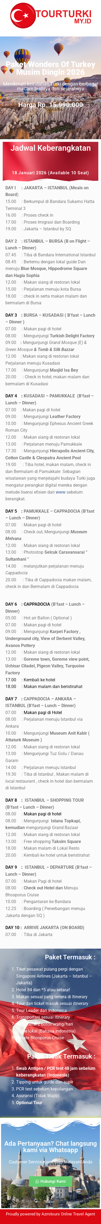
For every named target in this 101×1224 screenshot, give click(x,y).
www (60, 492)
